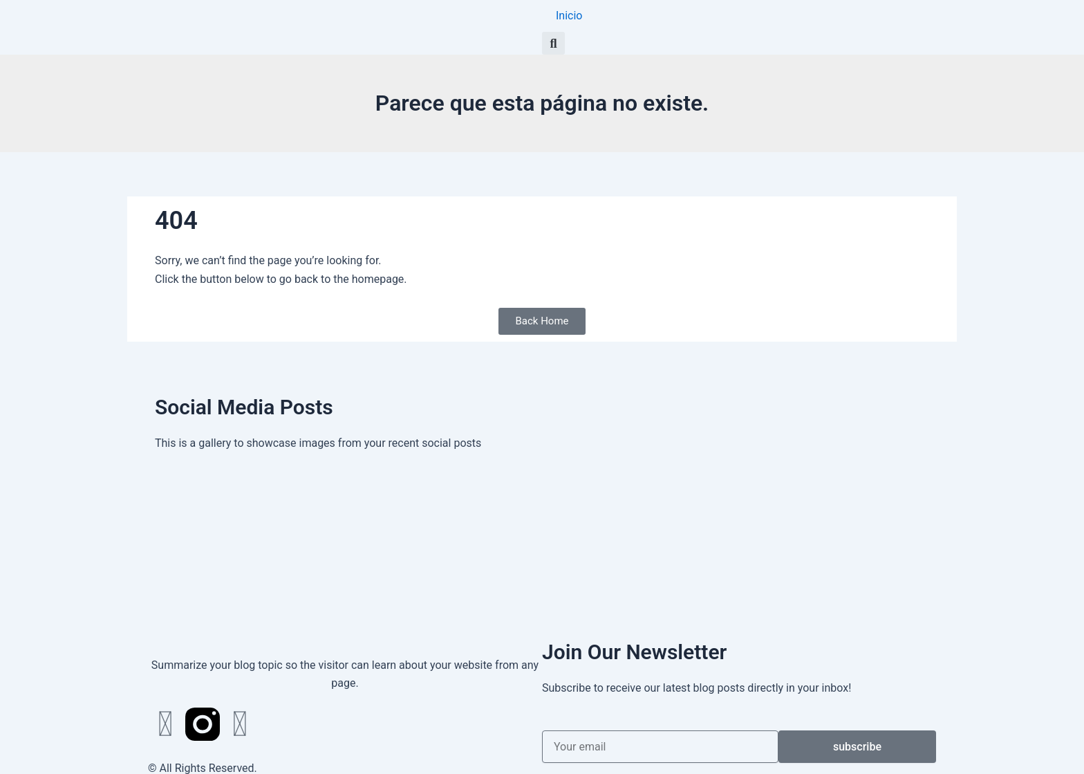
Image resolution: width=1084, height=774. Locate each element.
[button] (553, 43)
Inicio (569, 15)
